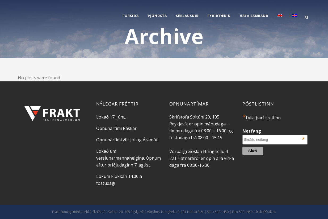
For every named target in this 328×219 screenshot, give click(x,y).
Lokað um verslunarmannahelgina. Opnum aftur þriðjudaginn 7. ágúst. (128, 158)
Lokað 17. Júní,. (111, 117)
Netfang (273, 131)
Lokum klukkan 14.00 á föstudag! (119, 179)
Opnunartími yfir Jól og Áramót (127, 140)
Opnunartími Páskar (116, 128)
